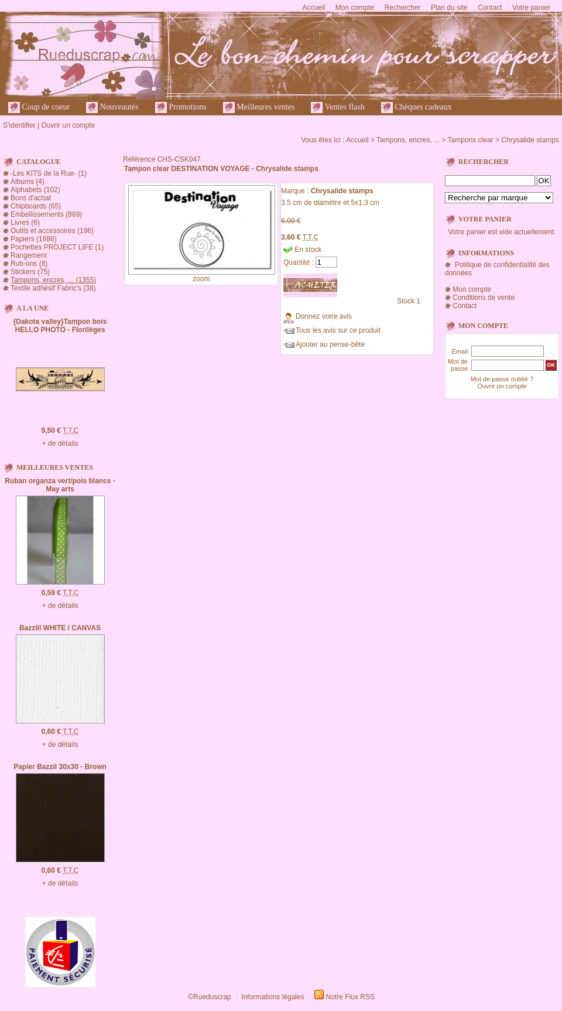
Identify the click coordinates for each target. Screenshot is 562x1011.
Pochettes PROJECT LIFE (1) (57, 247)
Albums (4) (27, 181)
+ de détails (60, 443)
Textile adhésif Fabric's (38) (53, 288)
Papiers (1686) (34, 239)
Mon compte (354, 8)
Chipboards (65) (36, 206)
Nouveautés (112, 107)
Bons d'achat (31, 198)
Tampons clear (471, 140)
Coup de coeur (39, 107)
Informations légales (272, 997)
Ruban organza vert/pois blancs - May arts (60, 485)
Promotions (181, 107)
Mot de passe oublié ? (502, 378)
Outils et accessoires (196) (52, 231)
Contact (490, 8)
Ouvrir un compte (68, 125)
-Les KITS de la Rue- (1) (49, 173)
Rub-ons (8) (29, 263)
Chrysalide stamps (530, 140)
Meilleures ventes (259, 107)
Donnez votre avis (324, 316)
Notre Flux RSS (350, 997)
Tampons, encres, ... (408, 140)
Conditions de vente (484, 297)
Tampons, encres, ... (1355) (53, 280)
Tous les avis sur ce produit (338, 330)
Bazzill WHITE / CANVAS (60, 628)
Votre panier (531, 8)
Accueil (314, 8)
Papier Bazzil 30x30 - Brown (60, 767)
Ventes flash (337, 107)
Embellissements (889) (46, 214)
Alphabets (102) (35, 190)
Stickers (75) (30, 272)
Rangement (29, 255)
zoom (201, 279)
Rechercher (402, 8)
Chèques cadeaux (416, 107)
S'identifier (19, 125)
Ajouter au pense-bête (330, 344)
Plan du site (449, 8)
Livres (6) (25, 222)
